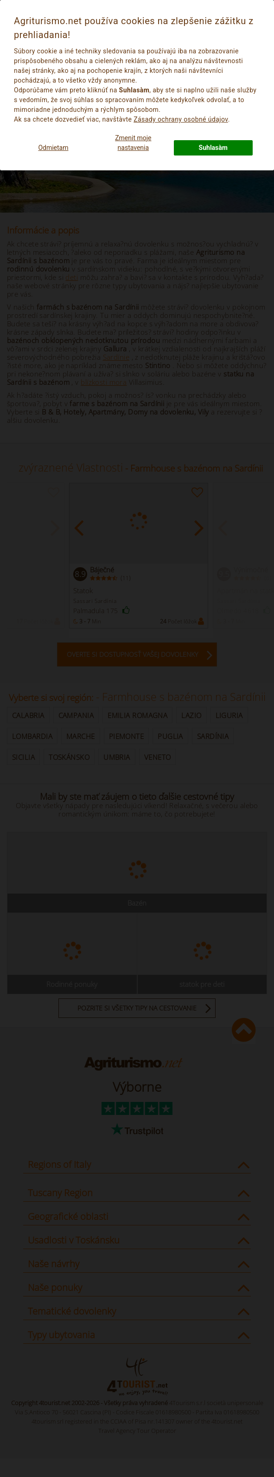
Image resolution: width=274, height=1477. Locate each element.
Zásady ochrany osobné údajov (181, 119)
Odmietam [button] (53, 147)
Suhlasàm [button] (213, 147)
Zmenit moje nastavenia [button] (133, 142)
